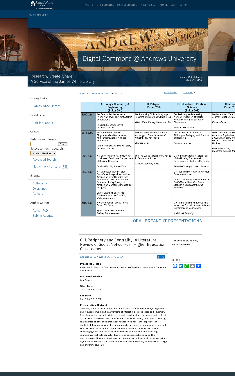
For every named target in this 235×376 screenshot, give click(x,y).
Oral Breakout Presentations (167, 221)
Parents (88, 5)
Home (81, 93)
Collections (40, 183)
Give (173, 5)
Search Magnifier (38, 15)
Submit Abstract (43, 215)
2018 (109, 93)
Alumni (164, 5)
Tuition (182, 5)
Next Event (188, 92)
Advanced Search (44, 159)
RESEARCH (92, 93)
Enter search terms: (43, 139)
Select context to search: (47, 148)
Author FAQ (40, 210)
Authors (38, 193)
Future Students (105, 5)
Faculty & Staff (148, 5)
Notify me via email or (50, 166)
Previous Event (170, 92)
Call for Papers (43, 123)
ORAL (116, 93)
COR (101, 93)
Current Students (127, 5)
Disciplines (40, 188)
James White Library (46, 106)
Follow (161, 257)
